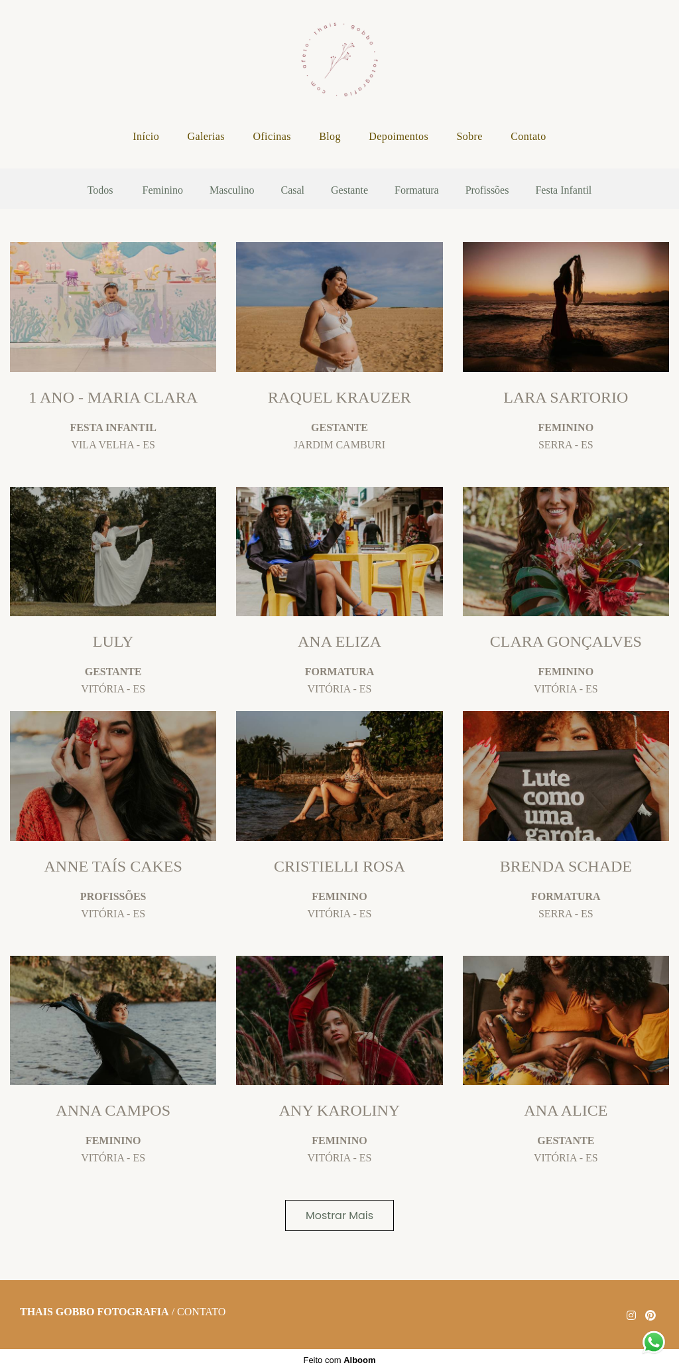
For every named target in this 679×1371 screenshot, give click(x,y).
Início (146, 136)
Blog (330, 136)
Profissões (487, 190)
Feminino (163, 190)
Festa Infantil (563, 190)
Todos (100, 190)
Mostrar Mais (339, 1215)
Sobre (469, 136)
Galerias (206, 136)
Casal (292, 190)
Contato (528, 136)
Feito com (339, 1360)
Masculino (232, 190)
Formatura (417, 190)
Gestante (349, 190)
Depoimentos (398, 136)
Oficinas (271, 136)
